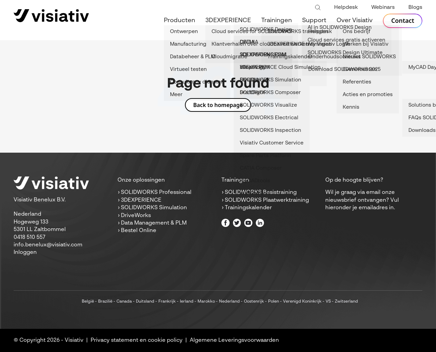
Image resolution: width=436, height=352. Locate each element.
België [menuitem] (88, 302)
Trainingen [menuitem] (276, 20)
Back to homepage (218, 105)
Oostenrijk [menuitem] (254, 302)
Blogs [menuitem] (415, 7)
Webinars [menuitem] (383, 7)
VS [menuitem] (328, 302)
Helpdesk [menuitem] (346, 7)
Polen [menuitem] (273, 302)
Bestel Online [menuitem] (138, 230)
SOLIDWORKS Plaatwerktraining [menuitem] (267, 200)
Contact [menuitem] (402, 21)
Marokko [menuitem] (206, 302)
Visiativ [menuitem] (74, 340)
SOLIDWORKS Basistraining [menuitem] (261, 192)
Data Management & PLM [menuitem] (154, 223)
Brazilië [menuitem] (105, 302)
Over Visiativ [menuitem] (355, 20)
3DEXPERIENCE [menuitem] (228, 20)
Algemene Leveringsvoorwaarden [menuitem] (234, 340)
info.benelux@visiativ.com (48, 245)
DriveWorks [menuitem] (136, 215)
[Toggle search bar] (318, 8)
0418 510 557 (29, 237)
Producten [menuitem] (179, 20)
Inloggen (25, 252)
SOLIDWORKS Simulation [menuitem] (154, 208)
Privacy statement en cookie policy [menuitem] (137, 340)
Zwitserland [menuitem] (346, 302)
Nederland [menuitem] (229, 302)
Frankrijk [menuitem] (167, 302)
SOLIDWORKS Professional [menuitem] (156, 192)
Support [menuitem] (314, 20)
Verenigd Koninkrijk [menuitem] (302, 302)
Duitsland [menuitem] (145, 302)
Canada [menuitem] (124, 302)
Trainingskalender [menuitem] (248, 208)
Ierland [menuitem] (186, 302)
